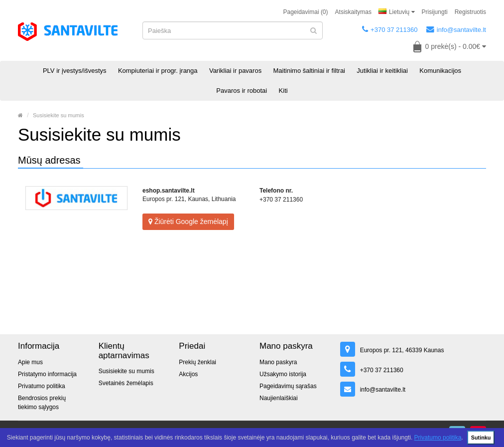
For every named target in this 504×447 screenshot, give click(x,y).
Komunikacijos (440, 70)
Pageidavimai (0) (305, 11)
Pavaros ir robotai (241, 90)
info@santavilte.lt (456, 29)
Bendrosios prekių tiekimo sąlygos (42, 403)
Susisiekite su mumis (58, 115)
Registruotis (470, 11)
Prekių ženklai (197, 362)
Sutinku (481, 438)
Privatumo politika (438, 437)
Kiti (283, 90)
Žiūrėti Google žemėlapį (188, 221)
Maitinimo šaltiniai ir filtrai (309, 70)
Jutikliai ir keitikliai (382, 70)
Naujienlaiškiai (278, 398)
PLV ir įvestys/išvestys (75, 70)
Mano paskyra (278, 362)
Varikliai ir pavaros (235, 70)
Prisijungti (435, 11)
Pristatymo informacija (47, 374)
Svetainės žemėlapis (126, 383)
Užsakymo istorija (282, 374)
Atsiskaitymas (353, 11)
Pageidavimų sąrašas (288, 386)
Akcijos (188, 374)
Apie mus (30, 362)
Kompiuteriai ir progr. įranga (158, 70)
